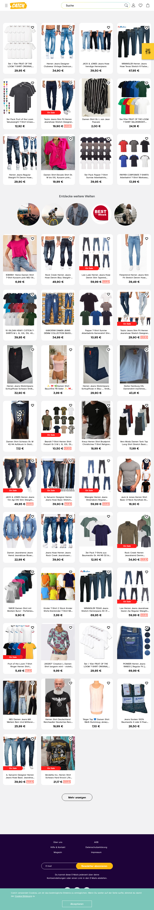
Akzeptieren (77, 904)
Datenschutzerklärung (96, 847)
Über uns (57, 842)
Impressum (96, 852)
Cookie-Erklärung (23, 896)
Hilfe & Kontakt (57, 847)
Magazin (58, 852)
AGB (96, 842)
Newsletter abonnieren (94, 866)
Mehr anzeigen (77, 797)
